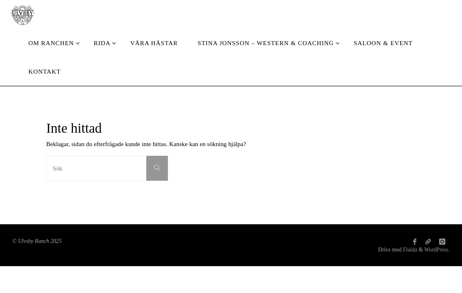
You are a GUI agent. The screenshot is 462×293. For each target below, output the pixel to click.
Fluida (409, 250)
